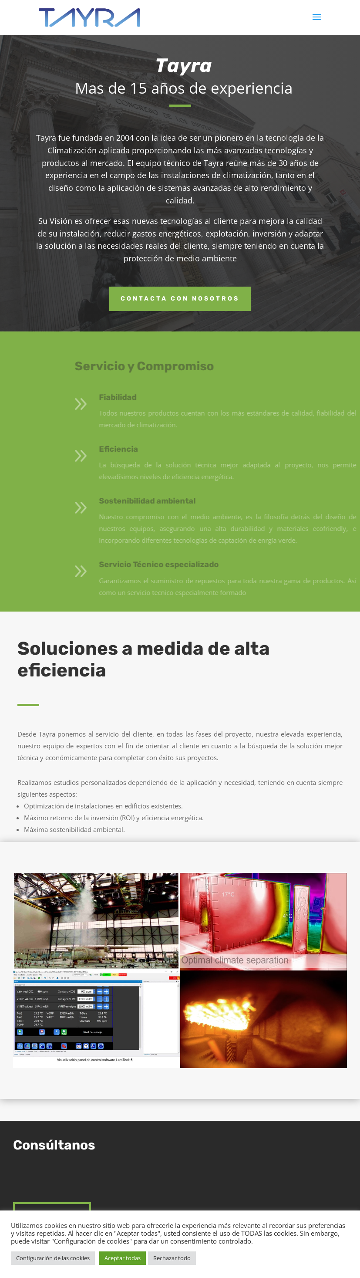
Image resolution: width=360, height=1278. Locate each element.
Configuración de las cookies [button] (53, 1258)
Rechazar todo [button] (172, 1258)
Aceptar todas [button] (122, 1258)
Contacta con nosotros (180, 298)
